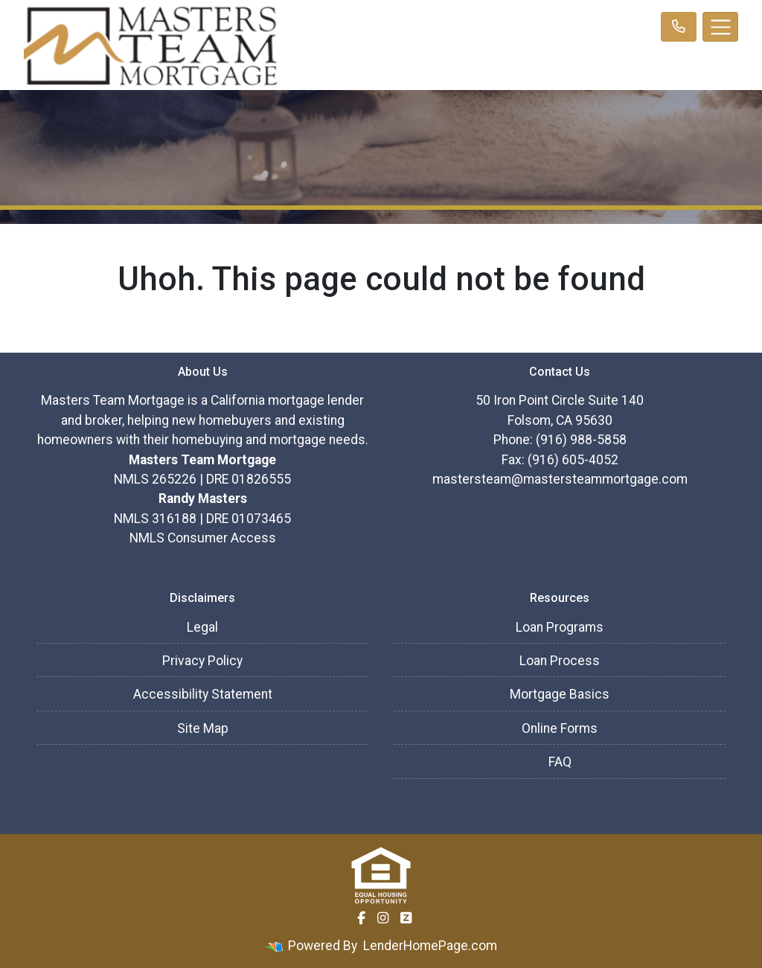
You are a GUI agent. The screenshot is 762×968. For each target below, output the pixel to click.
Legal (202, 627)
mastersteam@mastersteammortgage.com (560, 479)
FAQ (560, 761)
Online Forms (560, 728)
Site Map (202, 728)
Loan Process (559, 660)
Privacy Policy (202, 660)
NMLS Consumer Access (202, 538)
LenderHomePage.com (430, 945)
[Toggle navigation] (720, 27)
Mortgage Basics (559, 694)
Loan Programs (559, 627)
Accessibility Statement (202, 694)
